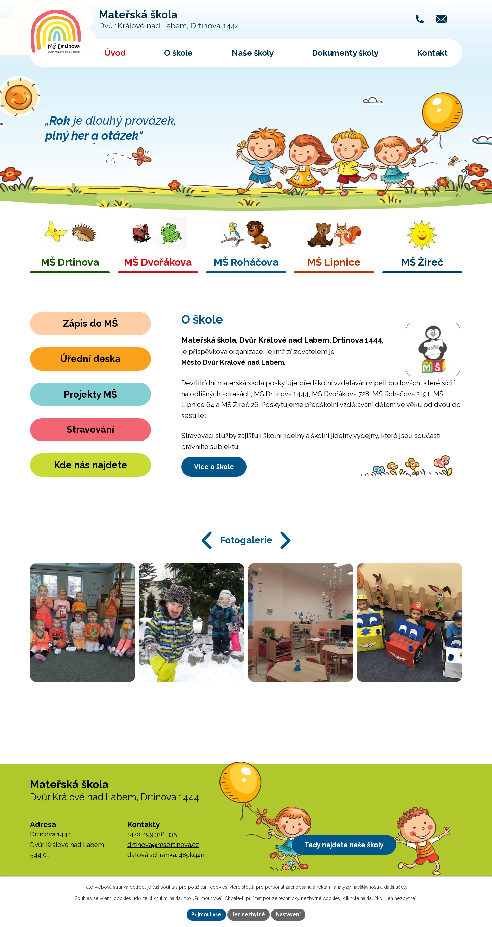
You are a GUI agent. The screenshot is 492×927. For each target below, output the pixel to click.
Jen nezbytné (248, 914)
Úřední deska (90, 358)
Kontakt (432, 53)
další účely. (396, 887)
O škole (178, 53)
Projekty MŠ (90, 394)
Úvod (115, 53)
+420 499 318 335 (152, 834)
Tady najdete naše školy (345, 845)
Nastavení (288, 914)
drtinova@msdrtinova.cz (163, 844)
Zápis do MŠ (90, 323)
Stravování (90, 429)
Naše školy (253, 53)
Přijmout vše (206, 914)
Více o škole (215, 466)
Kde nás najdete (90, 464)
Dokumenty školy (345, 53)
